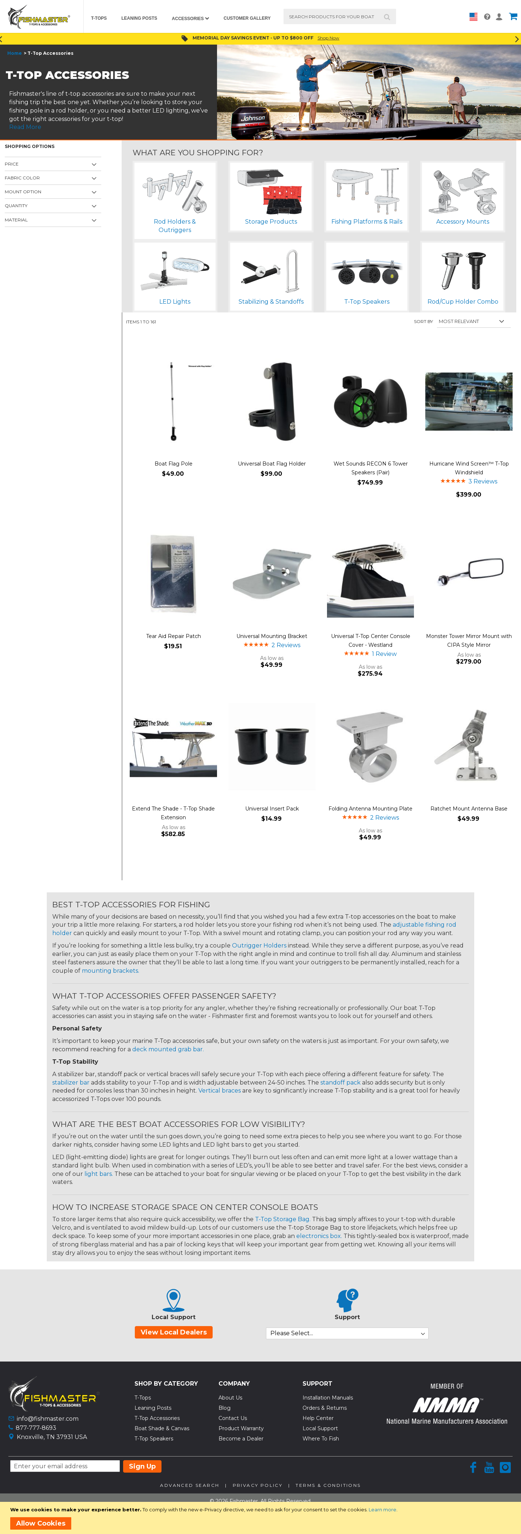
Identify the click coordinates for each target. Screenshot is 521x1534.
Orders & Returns (325, 1408)
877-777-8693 (36, 1427)
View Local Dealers (174, 1332)
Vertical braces (219, 1090)
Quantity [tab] (16, 205)
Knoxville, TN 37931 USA (52, 1437)
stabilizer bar (71, 1082)
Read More (25, 127)
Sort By (423, 321)
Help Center (318, 1418)
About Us (230, 1397)
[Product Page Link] (173, 402)
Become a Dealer (240, 1438)
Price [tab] (12, 164)
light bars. (98, 1173)
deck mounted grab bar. (168, 1049)
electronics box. (319, 1236)
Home (14, 53)
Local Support (320, 1428)
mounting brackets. (110, 970)
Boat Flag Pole (174, 463)
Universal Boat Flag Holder (272, 463)
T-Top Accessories (157, 1418)
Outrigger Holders (259, 945)
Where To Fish (321, 1438)
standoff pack (340, 1082)
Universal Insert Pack (272, 808)
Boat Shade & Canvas (161, 1428)
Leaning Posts (152, 1408)
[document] (261, 1518)
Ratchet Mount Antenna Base (468, 808)
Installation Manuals (328, 1397)
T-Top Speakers (153, 1438)
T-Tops (142, 1397)
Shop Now (328, 38)
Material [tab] (16, 220)
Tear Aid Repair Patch (173, 636)
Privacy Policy (258, 1485)
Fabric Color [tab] (22, 178)
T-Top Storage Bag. (283, 1219)
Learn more (382, 1509)
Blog (224, 1408)
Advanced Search (189, 1485)
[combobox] (340, 16)
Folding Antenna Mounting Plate (370, 808)
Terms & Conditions (328, 1485)
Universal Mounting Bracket (271, 636)
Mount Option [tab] (23, 191)
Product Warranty (241, 1428)
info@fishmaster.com (48, 1418)
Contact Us (232, 1418)
